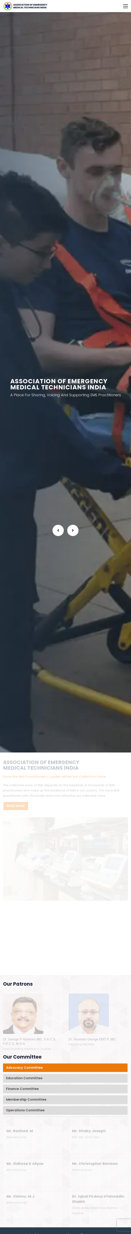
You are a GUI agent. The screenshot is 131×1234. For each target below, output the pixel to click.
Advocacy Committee (24, 1067)
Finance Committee (22, 1088)
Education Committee (24, 1078)
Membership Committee (26, 1099)
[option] (65, 382)
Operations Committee (25, 1110)
